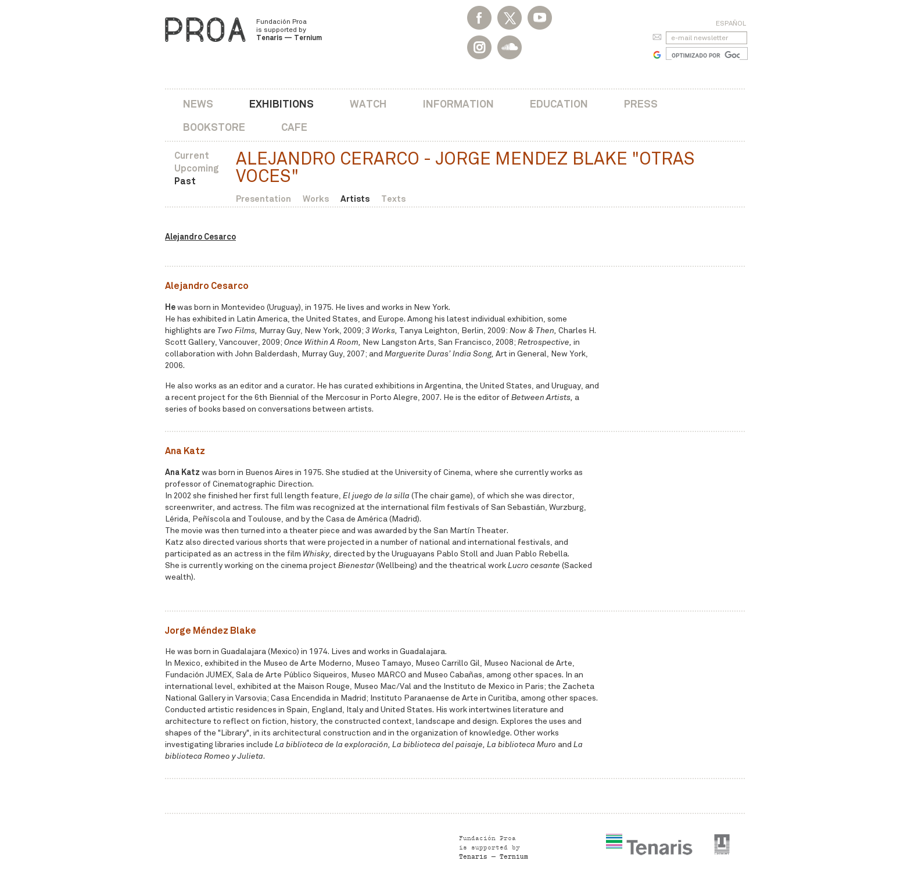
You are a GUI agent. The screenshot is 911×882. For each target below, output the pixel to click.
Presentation (263, 198)
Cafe (294, 127)
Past (185, 181)
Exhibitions (281, 103)
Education (559, 103)
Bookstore (214, 127)
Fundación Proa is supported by (289, 29)
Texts (393, 198)
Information (458, 103)
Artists (355, 198)
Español (731, 23)
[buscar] (706, 55)
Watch (368, 103)
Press (641, 103)
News (198, 103)
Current (191, 155)
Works (316, 198)
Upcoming (196, 168)
